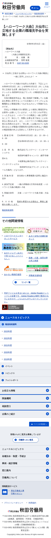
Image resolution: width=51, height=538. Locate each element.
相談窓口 (25, 406)
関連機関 (25, 398)
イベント (9, 366)
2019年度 (8, 359)
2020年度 (8, 352)
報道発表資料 (7, 210)
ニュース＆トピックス (25, 448)
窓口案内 (25, 470)
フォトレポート (11, 380)
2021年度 (8, 345)
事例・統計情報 (25, 463)
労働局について (25, 477)
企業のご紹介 (25, 413)
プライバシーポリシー (13, 503)
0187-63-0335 (23, 63)
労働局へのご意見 (26, 440)
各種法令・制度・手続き (25, 456)
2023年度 (8, 331)
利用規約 (32, 503)
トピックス (10, 373)
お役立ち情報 (25, 390)
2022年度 (8, 338)
